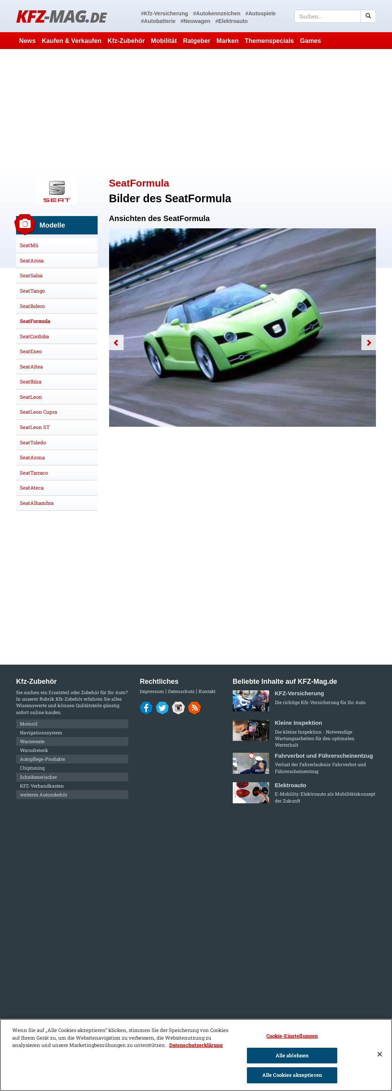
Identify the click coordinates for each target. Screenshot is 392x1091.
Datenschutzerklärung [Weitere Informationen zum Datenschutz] (196, 1045)
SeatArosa (32, 260)
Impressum (152, 691)
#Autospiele (260, 13)
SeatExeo (31, 351)
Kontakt (207, 691)
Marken (228, 40)
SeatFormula (35, 321)
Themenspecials (269, 40)
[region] (196, 1055)
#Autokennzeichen (216, 13)
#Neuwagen (196, 21)
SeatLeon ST (35, 427)
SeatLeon (31, 396)
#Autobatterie (158, 21)
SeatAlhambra (37, 503)
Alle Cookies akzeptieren (292, 1074)
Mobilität (164, 40)
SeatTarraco (34, 472)
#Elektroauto (231, 21)
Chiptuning (32, 768)
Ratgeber (197, 40)
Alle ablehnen (292, 1055)
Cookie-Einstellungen (292, 1035)
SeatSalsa (31, 275)
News (27, 40)
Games (310, 40)
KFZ (61, 16)
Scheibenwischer (38, 777)
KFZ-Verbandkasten (42, 786)
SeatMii (29, 245)
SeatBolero (32, 306)
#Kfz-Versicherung (164, 13)
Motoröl (29, 724)
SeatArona (32, 457)
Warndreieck (34, 750)
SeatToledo (33, 442)
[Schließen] (379, 1054)
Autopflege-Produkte (42, 759)
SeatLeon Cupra (38, 411)
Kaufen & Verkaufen (71, 40)
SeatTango (32, 290)
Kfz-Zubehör (126, 40)
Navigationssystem (41, 732)
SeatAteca (32, 487)
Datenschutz (181, 691)
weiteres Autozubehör (43, 794)
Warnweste (32, 741)
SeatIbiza (30, 381)
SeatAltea (31, 366)
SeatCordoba (34, 336)
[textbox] (335, 16)
